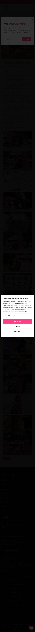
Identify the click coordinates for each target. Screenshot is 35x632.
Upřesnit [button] (17, 326)
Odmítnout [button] (17, 331)
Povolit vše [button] (17, 321)
